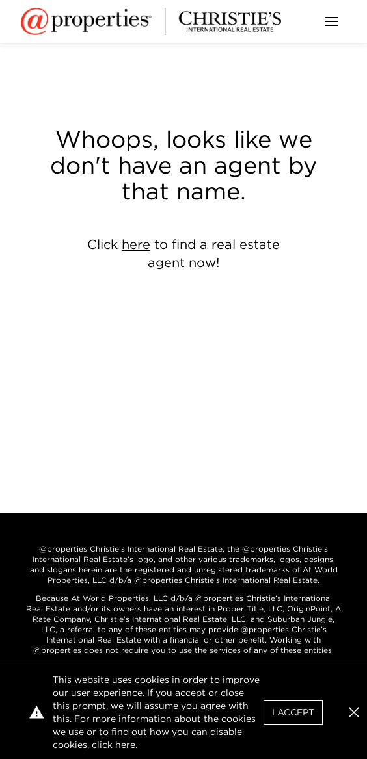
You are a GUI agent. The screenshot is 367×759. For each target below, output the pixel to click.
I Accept (293, 712)
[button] (354, 712)
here (136, 244)
